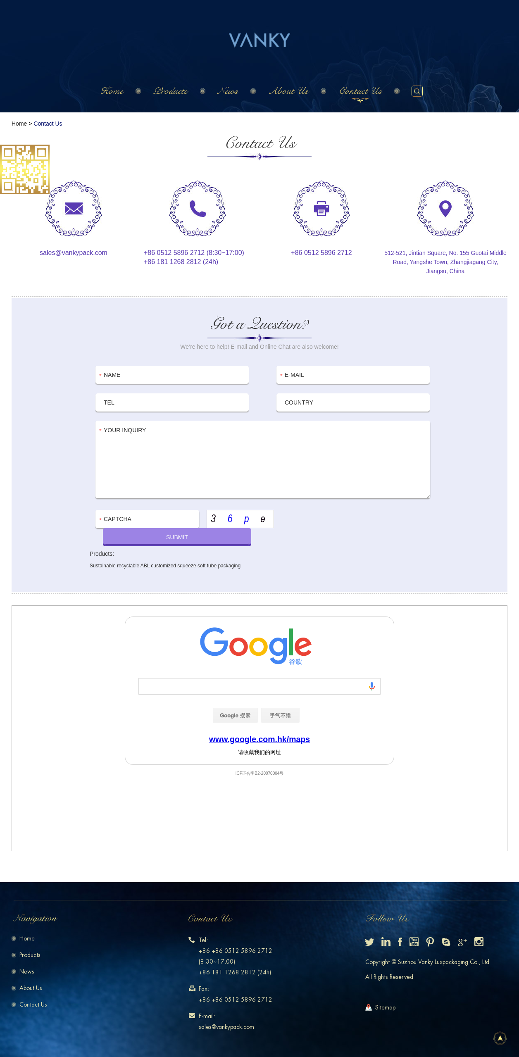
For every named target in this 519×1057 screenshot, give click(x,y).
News (228, 91)
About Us (288, 91)
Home (111, 91)
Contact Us (360, 91)
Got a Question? (259, 324)
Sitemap (385, 1007)
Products (170, 91)
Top (500, 1038)
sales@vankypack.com (73, 252)
